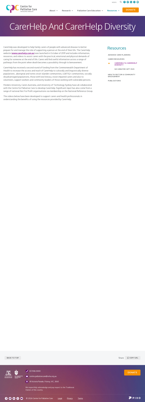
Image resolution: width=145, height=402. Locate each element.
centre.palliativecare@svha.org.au (43, 376)
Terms (80, 398)
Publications (114, 81)
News (114, 2)
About (54, 10)
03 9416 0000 (35, 371)
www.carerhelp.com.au (23, 53)
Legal (60, 398)
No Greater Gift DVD (124, 69)
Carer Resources (116, 59)
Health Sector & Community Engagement (121, 76)
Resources (113, 10)
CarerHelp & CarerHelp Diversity (126, 64)
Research (67, 10)
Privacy (70, 398)
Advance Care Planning (119, 55)
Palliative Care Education (90, 10)
